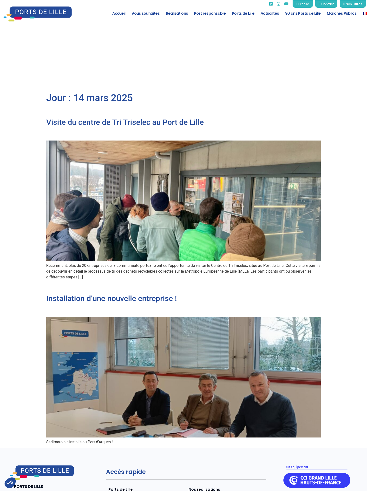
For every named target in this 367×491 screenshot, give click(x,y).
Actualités (270, 13)
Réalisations (177, 13)
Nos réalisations (204, 436)
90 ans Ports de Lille (303, 13)
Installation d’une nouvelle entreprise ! (111, 245)
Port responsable (210, 13)
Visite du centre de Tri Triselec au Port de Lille (125, 68)
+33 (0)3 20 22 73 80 (33, 456)
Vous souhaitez (145, 13)
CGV (332, 483)
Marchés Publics (204, 452)
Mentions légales (248, 483)
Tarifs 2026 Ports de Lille (212, 444)
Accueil (118, 13)
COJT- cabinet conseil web (87, 483)
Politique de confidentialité (295, 483)
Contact (353, 483)
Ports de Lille (243, 13)
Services (116, 444)
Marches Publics (341, 13)
